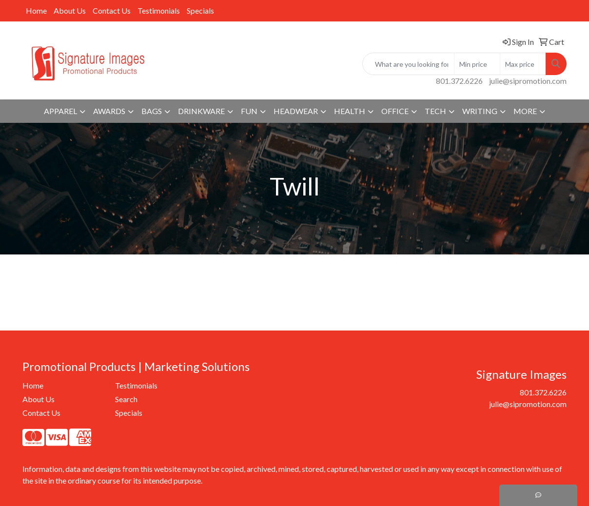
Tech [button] (435, 111)
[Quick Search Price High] (523, 64)
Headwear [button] (296, 111)
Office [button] (395, 111)
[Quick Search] (408, 64)
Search (126, 399)
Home (36, 10)
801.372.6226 (459, 80)
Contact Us (112, 10)
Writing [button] (479, 111)
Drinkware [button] (201, 111)
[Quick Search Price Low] (477, 64)
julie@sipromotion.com (528, 80)
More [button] (525, 111)
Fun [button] (249, 111)
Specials (200, 10)
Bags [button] (151, 111)
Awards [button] (109, 111)
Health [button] (349, 111)
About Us (70, 10)
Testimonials (158, 10)
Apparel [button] (60, 111)
